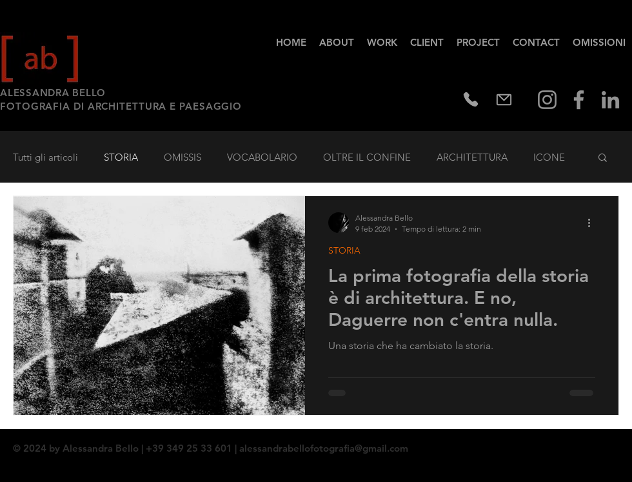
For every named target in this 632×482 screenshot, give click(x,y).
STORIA (121, 157)
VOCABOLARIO (262, 157)
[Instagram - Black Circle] (624, 443)
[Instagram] (547, 99)
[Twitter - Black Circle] (608, 443)
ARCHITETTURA (472, 157)
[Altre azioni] (593, 222)
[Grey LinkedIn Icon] (610, 99)
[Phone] (471, 99)
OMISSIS (182, 157)
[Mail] (504, 99)
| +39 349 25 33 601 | (189, 448)
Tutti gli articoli (45, 157)
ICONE (549, 157)
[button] (603, 158)
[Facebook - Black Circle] (591, 443)
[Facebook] (578, 99)
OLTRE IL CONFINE (367, 157)
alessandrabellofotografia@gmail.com (323, 448)
